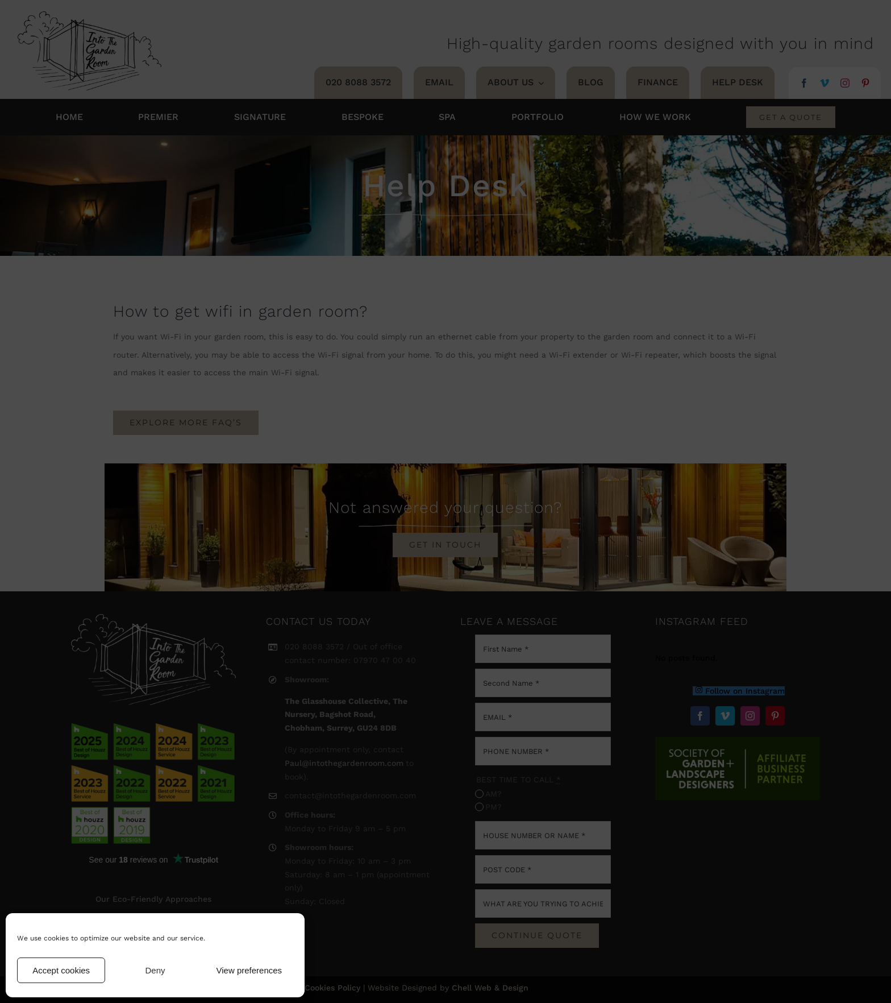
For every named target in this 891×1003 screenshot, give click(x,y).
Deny (155, 970)
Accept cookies (61, 970)
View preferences (249, 970)
